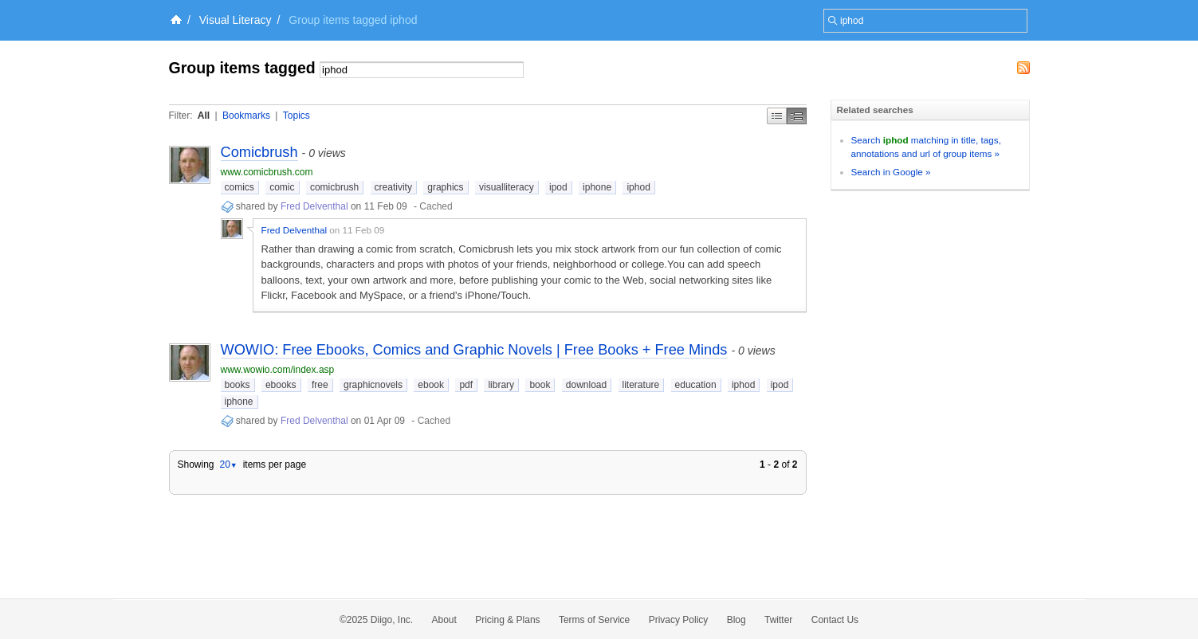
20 (228, 464)
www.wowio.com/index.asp (278, 369)
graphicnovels (373, 384)
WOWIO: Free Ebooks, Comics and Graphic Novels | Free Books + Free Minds (474, 350)
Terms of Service (594, 619)
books (237, 384)
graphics (445, 187)
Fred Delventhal (314, 206)
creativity (393, 187)
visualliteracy (506, 187)
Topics (296, 115)
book (539, 384)
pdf (466, 384)
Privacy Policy (679, 619)
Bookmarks (246, 115)
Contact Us (834, 619)
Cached (435, 206)
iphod (638, 187)
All (204, 115)
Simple (777, 116)
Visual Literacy (235, 20)
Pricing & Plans (507, 619)
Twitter (778, 619)
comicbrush (334, 187)
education (696, 384)
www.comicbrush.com (267, 172)
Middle (797, 116)
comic (281, 187)
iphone (597, 187)
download (586, 384)
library (501, 384)
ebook (431, 384)
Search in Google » (891, 172)
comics (239, 187)
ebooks (281, 384)
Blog (736, 619)
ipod (558, 187)
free (320, 384)
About (444, 619)
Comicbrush (259, 152)
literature (641, 384)
